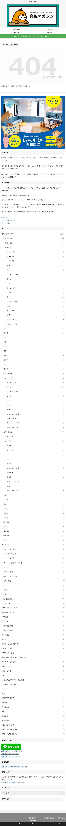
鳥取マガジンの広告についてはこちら (14, 767)
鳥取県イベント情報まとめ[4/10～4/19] (15, 195)
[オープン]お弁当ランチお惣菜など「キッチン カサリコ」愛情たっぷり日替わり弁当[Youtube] (31, 189)
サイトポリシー (6, 223)
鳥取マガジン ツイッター (10, 754)
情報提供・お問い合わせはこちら (13, 782)
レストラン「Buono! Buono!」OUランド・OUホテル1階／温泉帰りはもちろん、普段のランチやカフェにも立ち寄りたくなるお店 (33, 206)
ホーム (11, 818)
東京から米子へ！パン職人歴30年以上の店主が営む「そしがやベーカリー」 (28, 211)
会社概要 (4, 217)
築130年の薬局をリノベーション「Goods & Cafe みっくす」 (23, 200)
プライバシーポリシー (9, 220)
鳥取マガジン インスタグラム (11, 751)
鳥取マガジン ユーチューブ (10, 757)
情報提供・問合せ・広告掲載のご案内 (54, 818)
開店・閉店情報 (33, 818)
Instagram (33, 820)
